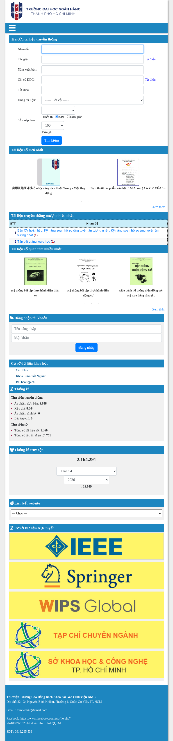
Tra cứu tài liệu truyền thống (34, 39)
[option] (48, 177)
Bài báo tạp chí (25, 382)
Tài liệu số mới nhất (27, 150)
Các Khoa (22, 370)
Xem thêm (158, 207)
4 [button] (98, 303)
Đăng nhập (86, 347)
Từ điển (150, 59)
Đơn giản (76, 117)
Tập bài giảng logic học (33, 241)
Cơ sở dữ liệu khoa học (29, 363)
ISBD (61, 117)
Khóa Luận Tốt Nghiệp (31, 376)
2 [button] (88, 201)
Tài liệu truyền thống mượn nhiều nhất (42, 216)
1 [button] (81, 201)
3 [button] (95, 201)
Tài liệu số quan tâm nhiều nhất (36, 249)
